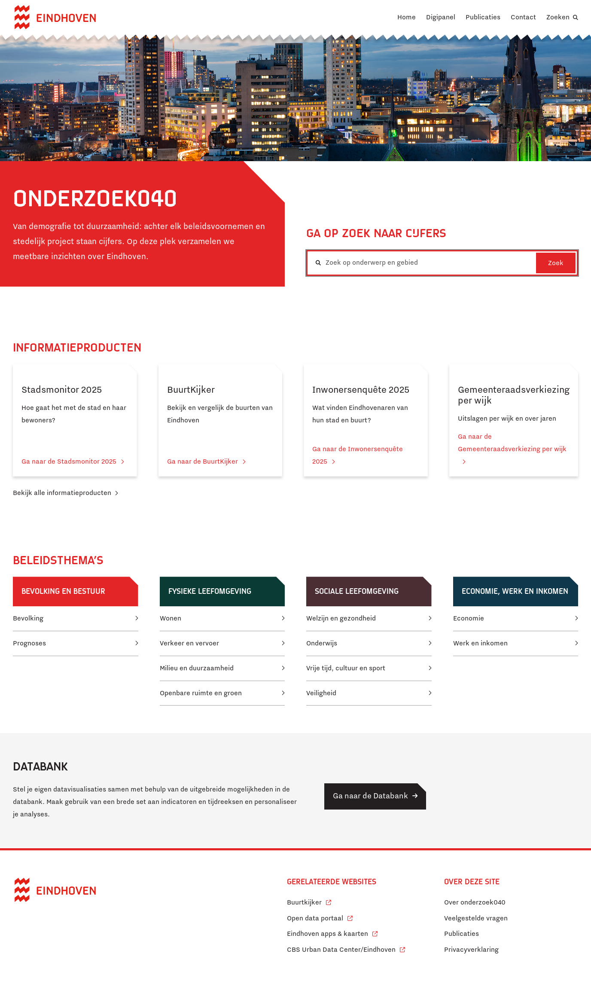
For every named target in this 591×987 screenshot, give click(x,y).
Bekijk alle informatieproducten (62, 493)
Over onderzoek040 (475, 902)
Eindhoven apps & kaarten (332, 933)
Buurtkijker (309, 901)
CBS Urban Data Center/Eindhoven (341, 949)
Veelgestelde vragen (476, 918)
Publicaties (483, 17)
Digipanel (440, 17)
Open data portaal (320, 917)
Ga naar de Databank (370, 796)
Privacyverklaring (471, 949)
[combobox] (442, 263)
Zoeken (558, 17)
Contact (523, 17)
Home (406, 17)
